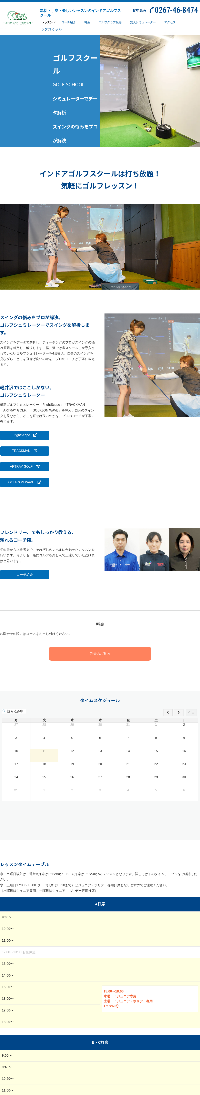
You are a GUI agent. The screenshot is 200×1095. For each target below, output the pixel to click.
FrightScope (23, 435)
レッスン (47, 22)
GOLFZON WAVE (22, 482)
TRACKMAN (23, 451)
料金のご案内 (100, 653)
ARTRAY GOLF (23, 466)
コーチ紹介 (23, 574)
